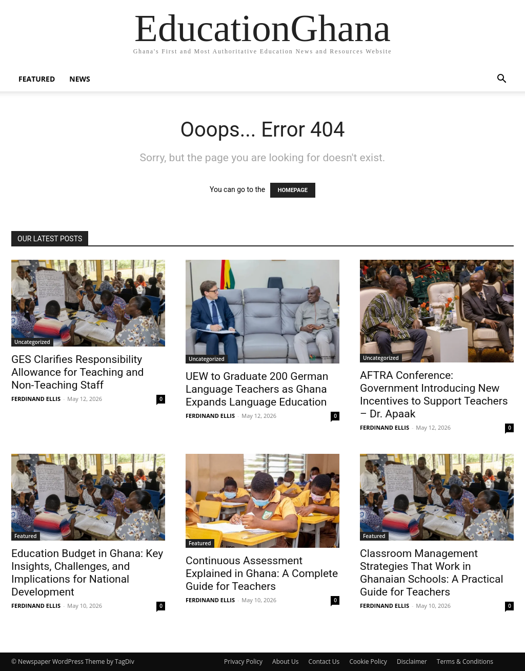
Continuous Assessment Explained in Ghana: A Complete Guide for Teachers (262, 573)
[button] (501, 80)
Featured (36, 79)
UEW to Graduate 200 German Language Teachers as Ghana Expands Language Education (257, 389)
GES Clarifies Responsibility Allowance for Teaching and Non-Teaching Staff (77, 372)
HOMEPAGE (293, 190)
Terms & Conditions (465, 661)
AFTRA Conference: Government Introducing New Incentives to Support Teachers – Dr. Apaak (434, 394)
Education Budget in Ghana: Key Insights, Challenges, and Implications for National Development (87, 572)
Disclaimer (412, 661)
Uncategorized (32, 342)
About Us (285, 661)
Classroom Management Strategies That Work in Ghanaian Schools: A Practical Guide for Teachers (431, 572)
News (79, 79)
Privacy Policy (243, 661)
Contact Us (324, 661)
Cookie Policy (368, 661)
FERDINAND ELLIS (35, 398)
